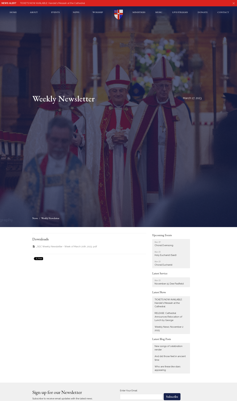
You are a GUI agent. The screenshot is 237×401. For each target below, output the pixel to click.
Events (55, 12)
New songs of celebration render (168, 348)
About (34, 12)
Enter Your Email (128, 390)
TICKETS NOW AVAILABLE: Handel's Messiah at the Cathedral (52, 3)
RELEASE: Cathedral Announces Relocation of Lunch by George (168, 317)
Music (158, 12)
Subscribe (172, 397)
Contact (223, 12)
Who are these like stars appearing (167, 368)
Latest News (159, 292)
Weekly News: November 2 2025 (169, 329)
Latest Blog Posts (161, 339)
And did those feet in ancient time (170, 358)
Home (13, 12)
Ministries (138, 12)
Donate (203, 12)
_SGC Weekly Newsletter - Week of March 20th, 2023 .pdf (64, 246)
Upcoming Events (162, 235)
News (76, 12)
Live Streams (180, 12)
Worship (98, 12)
